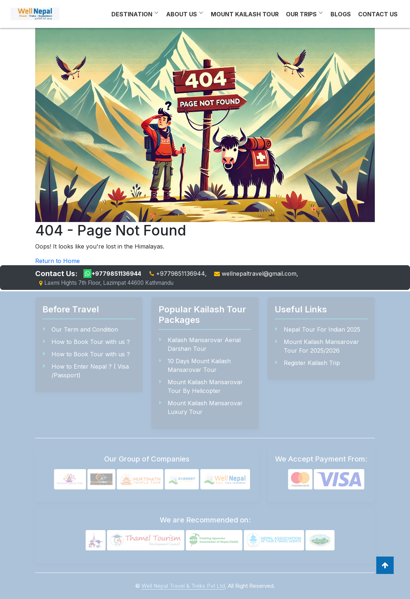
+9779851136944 (112, 273)
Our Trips (301, 14)
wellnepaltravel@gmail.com (259, 273)
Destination (131, 14)
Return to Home (57, 260)
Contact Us (378, 14)
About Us (181, 14)
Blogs (341, 14)
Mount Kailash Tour (245, 14)
